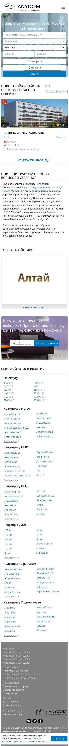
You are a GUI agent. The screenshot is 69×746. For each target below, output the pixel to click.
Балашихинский (45, 568)
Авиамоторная (12, 414)
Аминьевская (43, 418)
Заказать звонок (46, 343)
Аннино (40, 427)
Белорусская (43, 495)
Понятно (59, 738)
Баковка (8, 514)
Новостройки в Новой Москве (19, 678)
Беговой (41, 577)
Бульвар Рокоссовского (17, 475)
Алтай (7, 137)
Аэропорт (9, 587)
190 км (8, 544)
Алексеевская (11, 432)
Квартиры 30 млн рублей (16, 662)
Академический (13, 569)
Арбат (7, 582)
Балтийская (10, 461)
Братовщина (43, 621)
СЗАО (37, 382)
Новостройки (10, 667)
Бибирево (41, 587)
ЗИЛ (38, 470)
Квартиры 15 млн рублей (16, 655)
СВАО (7, 400)
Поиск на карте (11, 682)
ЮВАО (38, 396)
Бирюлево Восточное (48, 591)
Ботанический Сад (14, 471)
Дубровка (41, 466)
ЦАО (37, 389)
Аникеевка (10, 505)
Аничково (9, 617)
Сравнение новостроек (15, 686)
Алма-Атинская (12, 436)
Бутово (40, 509)
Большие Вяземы (46, 616)
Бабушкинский (12, 592)
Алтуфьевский (12, 578)
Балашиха (9, 630)
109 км (8, 530)
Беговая (40, 491)
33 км (7, 553)
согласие (42, 355)
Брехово (41, 625)
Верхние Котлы (44, 452)
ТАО (36, 386)
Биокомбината (44, 607)
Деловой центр (44, 461)
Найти (34, 73)
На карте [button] (34, 67)
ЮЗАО (37, 400)
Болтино (41, 612)
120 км (8, 534)
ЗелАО (7, 389)
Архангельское (12, 626)
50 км (39, 529)
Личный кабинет (12, 705)
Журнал (7, 698)
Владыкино (42, 456)
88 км (39, 539)
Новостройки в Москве (15, 671)
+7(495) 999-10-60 (12, 711)
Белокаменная (12, 466)
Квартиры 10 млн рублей (16, 652)
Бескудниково (44, 500)
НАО (6, 393)
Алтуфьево (42, 413)
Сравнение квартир (14, 689)
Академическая (12, 423)
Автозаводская (12, 418)
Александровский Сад (16, 427)
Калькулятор (10, 693)
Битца (39, 504)
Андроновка (43, 422)
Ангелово (9, 608)
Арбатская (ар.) (44, 431)
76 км (39, 534)
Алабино (41, 548)
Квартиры (8, 648)
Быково (40, 514)
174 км (8, 539)
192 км (8, 548)
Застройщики (10, 701)
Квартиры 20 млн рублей (16, 659)
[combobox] (34, 41)
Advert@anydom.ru (13, 714)
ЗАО (6, 386)
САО (6, 396)
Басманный (42, 573)
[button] (4, 124)
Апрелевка (10, 509)
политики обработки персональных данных (21, 740)
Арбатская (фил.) (45, 436)
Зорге (39, 475)
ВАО (6, 382)
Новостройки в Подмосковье (19, 674)
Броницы (41, 630)
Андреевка (10, 612)
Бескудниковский (46, 582)
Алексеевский (12, 573)
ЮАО (37, 393)
